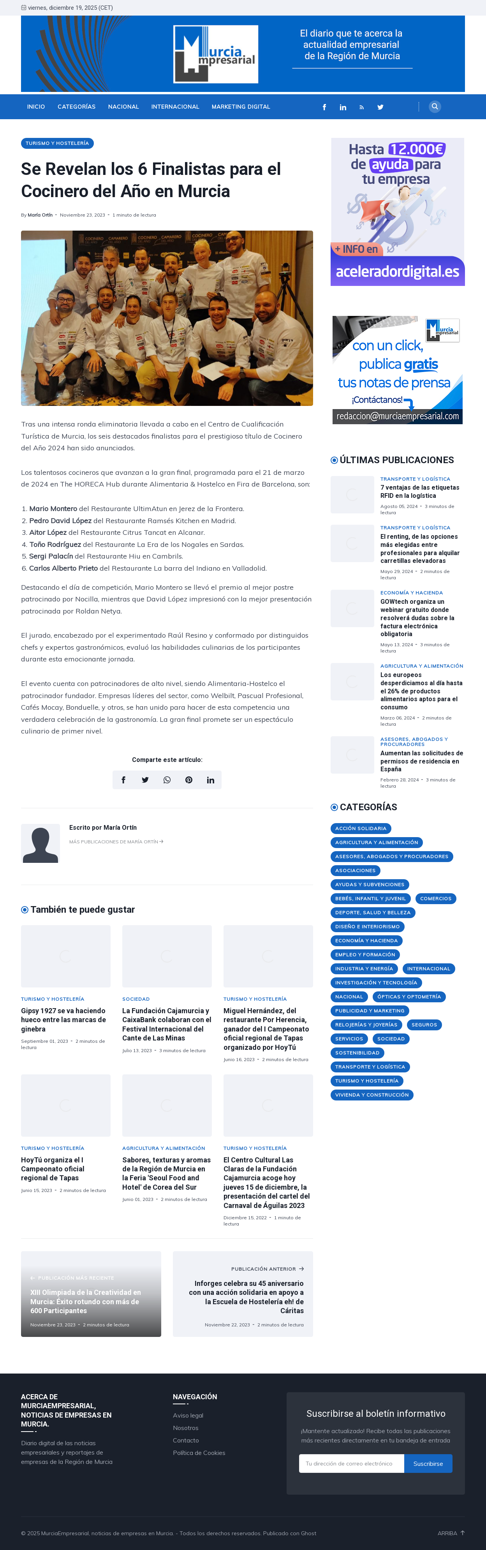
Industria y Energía (364, 969)
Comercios (436, 898)
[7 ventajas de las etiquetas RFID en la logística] (355, 496)
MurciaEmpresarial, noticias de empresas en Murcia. (107, 1533)
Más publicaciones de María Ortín (116, 842)
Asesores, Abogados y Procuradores (414, 741)
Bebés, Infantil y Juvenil (370, 898)
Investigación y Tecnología (376, 983)
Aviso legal (188, 1415)
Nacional (123, 106)
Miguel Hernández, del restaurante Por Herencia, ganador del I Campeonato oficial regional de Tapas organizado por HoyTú (266, 1029)
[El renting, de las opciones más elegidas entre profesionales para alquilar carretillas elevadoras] (355, 552)
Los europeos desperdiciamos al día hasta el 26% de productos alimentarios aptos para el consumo (421, 691)
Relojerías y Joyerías (366, 1025)
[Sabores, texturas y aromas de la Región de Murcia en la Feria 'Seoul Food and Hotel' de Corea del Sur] (167, 1105)
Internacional (175, 106)
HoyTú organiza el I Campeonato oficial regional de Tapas (53, 1169)
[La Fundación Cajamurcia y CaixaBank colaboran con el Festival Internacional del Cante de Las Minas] (167, 956)
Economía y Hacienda (411, 593)
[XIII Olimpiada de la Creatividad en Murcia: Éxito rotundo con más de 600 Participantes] (91, 1294)
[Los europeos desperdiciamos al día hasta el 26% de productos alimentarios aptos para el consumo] (355, 695)
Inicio (36, 106)
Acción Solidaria (361, 828)
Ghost (308, 1533)
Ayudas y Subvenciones (370, 884)
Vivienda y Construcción (372, 1095)
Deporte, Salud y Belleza (373, 912)
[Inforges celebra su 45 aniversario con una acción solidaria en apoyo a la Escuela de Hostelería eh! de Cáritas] (243, 1294)
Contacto (186, 1440)
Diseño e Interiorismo (367, 926)
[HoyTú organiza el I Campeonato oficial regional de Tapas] (66, 1105)
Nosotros (186, 1428)
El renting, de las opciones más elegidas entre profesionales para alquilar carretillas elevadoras (420, 548)
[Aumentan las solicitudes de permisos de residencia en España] (355, 762)
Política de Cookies (199, 1453)
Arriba (451, 1533)
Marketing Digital (241, 106)
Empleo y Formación (365, 955)
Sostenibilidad (357, 1053)
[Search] (435, 107)
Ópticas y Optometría (409, 997)
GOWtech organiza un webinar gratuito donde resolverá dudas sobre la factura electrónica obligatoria (417, 618)
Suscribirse (428, 1463)
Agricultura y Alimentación (163, 1148)
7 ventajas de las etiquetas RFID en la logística (420, 491)
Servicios (349, 1039)
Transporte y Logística (415, 479)
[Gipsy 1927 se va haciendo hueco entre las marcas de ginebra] (66, 956)
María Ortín (40, 215)
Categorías (77, 106)
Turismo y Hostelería (57, 143)
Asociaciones (355, 870)
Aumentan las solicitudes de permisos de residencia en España (421, 761)
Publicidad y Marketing (370, 1011)
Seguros (424, 1025)
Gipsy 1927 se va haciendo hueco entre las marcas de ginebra (63, 1020)
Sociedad (136, 999)
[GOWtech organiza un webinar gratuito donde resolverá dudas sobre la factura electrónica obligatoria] (355, 622)
